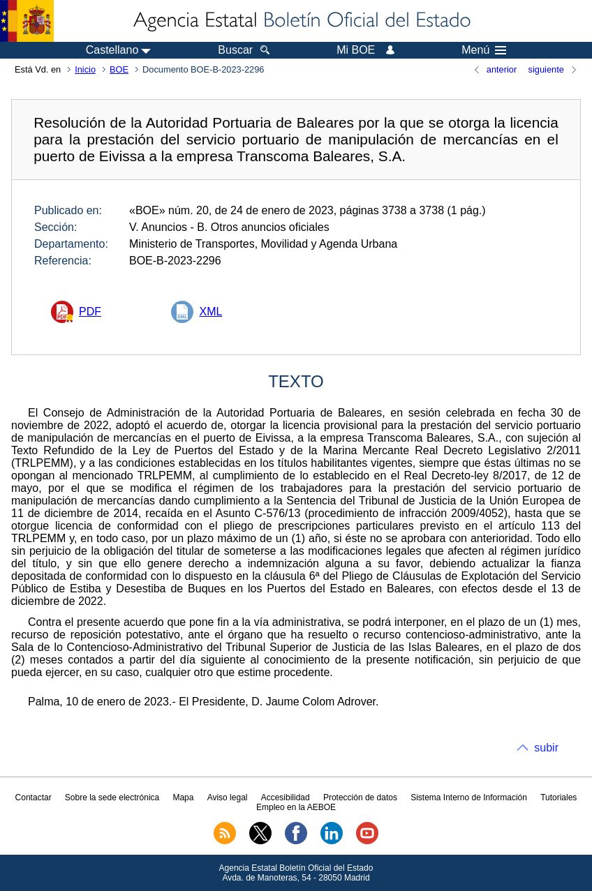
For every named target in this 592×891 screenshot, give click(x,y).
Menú (483, 50)
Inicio (85, 69)
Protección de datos (360, 797)
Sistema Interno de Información (468, 797)
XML (210, 311)
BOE (119, 69)
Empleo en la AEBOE (296, 807)
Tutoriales (558, 797)
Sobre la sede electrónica (112, 797)
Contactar (33, 797)
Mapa (182, 797)
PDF (90, 311)
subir (546, 748)
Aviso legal (227, 797)
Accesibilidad (285, 797)
